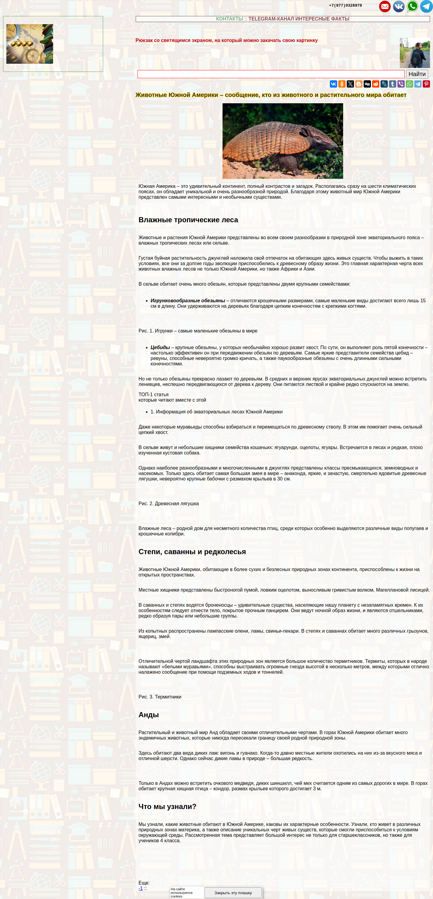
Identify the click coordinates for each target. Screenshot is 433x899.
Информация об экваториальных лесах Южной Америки (219, 411)
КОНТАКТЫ (229, 18)
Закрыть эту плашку (233, 893)
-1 (141, 888)
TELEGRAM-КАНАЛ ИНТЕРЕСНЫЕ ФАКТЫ (298, 18)
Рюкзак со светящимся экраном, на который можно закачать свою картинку (227, 40)
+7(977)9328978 (345, 5)
